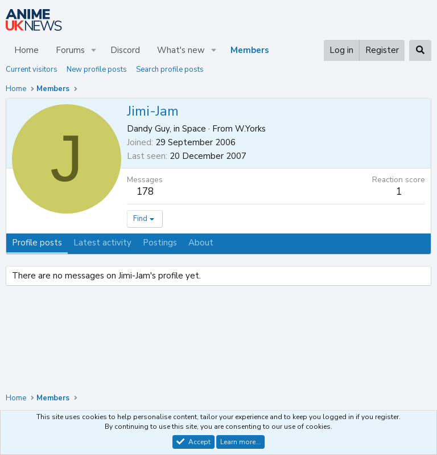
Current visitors (31, 69)
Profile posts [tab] (37, 242)
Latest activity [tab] (102, 242)
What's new (181, 50)
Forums (70, 50)
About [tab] (200, 242)
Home (26, 50)
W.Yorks (250, 128)
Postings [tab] (160, 242)
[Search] (420, 50)
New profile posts (97, 69)
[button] (94, 50)
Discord (125, 50)
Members (249, 50)
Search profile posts (170, 69)
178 (145, 191)
